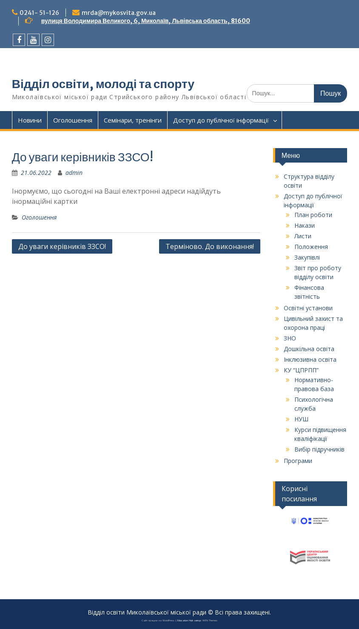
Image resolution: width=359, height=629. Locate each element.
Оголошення (72, 120)
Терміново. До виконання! (209, 246)
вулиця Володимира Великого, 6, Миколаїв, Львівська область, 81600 (145, 21)
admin (74, 173)
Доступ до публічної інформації (221, 120)
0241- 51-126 (39, 13)
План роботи (313, 215)
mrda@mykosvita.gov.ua (119, 13)
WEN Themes (209, 620)
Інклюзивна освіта (310, 359)
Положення (311, 247)
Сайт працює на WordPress (158, 620)
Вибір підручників (319, 449)
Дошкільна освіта (309, 349)
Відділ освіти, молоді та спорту (103, 83)
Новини (30, 120)
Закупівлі (307, 257)
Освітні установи (308, 308)
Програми (298, 461)
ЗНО (290, 338)
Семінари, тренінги (133, 120)
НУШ (301, 419)
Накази (304, 225)
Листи (302, 236)
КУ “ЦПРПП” (301, 370)
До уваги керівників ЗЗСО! (62, 246)
